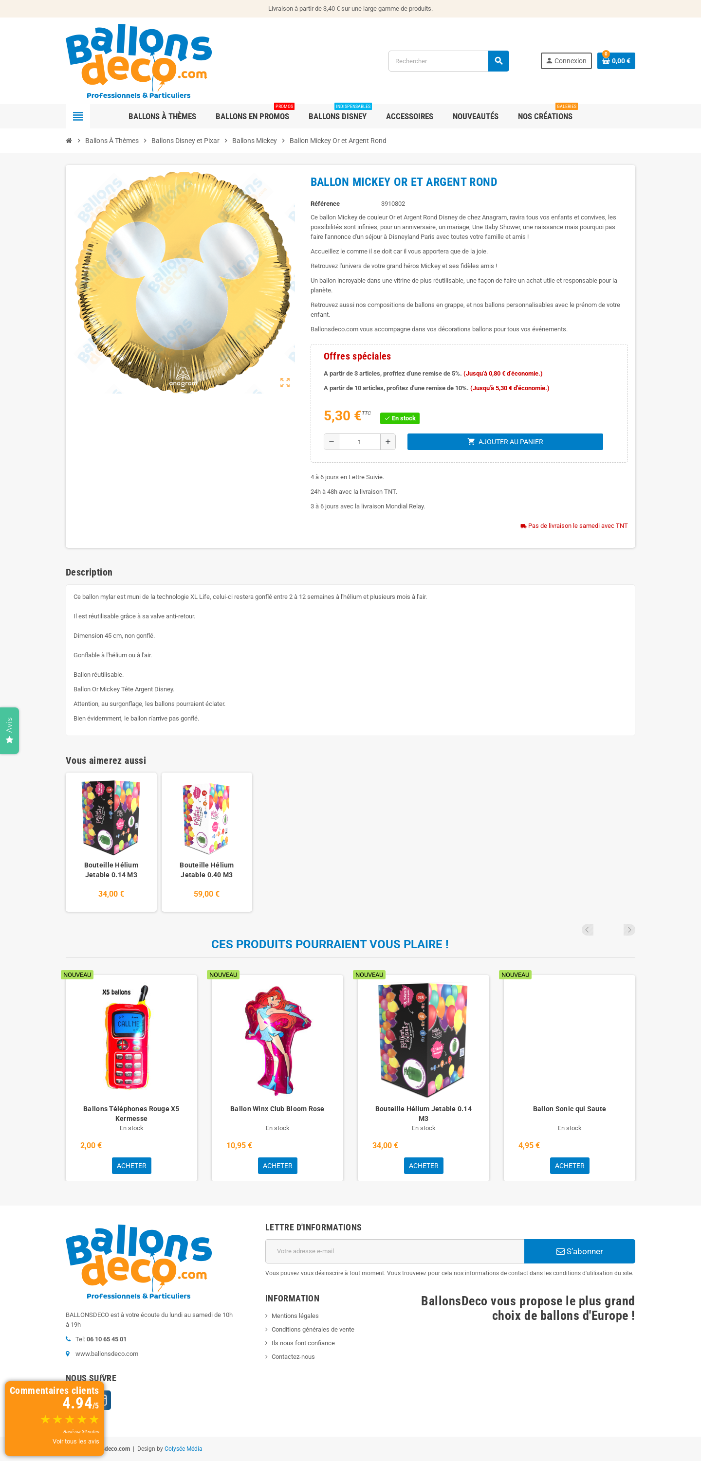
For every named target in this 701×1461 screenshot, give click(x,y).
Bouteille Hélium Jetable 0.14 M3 (111, 870)
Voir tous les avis (76, 1441)
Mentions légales (295, 1315)
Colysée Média (184, 1448)
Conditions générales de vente (313, 1329)
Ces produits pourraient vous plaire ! (330, 944)
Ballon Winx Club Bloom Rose (277, 1109)
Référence (325, 203)
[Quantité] (360, 442)
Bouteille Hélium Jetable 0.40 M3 (207, 870)
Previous (616, 930)
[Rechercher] (448, 61)
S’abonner (579, 1251)
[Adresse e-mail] (394, 1251)
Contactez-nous (293, 1356)
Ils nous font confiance (303, 1343)
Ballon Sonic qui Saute (569, 1109)
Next (629, 930)
